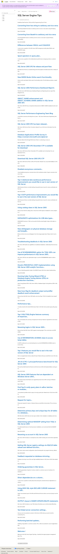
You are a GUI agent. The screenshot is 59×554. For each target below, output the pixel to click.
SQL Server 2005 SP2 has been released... (33, 124)
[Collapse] (15, 10)
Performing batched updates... (29, 520)
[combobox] (8, 13)
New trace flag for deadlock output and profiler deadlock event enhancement (35, 292)
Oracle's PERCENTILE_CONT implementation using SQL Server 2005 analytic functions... (36, 266)
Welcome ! (21, 531)
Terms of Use (43, 551)
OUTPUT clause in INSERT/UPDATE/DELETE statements (38, 501)
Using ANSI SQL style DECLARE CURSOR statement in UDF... (36, 489)
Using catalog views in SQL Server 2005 (32, 207)
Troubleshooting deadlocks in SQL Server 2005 (35, 241)
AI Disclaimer (3, 551)
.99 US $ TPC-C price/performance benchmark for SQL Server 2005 (38, 363)
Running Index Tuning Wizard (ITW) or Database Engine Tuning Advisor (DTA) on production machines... (33, 278)
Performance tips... (24, 304)
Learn (19, 11)
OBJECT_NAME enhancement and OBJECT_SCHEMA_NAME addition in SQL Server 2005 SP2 (35, 100)
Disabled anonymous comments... (30, 169)
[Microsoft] (2, 1)
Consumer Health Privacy (34, 551)
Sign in (56, 1)
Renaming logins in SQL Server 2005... (31, 327)
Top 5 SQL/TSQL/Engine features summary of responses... (33, 315)
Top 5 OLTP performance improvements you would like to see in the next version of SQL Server (38, 196)
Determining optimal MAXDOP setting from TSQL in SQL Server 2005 (37, 423)
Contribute (21, 551)
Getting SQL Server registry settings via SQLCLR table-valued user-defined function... (38, 446)
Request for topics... (25, 400)
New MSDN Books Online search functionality (35, 77)
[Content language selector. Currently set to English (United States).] (6, 549)
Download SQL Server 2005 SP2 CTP (31, 158)
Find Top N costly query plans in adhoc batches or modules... (35, 388)
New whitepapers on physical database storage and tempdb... (35, 230)
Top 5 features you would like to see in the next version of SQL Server (35, 351)
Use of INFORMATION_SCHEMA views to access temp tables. (35, 339)
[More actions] (57, 11)
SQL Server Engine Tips (33, 11)
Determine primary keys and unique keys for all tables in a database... (37, 412)
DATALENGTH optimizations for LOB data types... (35, 218)
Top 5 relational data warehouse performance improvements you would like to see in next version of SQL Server (37, 182)
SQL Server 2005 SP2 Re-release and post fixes (35, 66)
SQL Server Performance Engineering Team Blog (35, 113)
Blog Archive (24, 11)
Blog (16, 551)
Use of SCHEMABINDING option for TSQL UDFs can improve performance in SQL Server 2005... (37, 253)
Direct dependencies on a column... (31, 477)
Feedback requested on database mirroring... (34, 456)
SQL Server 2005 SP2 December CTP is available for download (35, 147)
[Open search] (53, 2)
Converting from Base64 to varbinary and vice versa (37, 34)
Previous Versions (10, 551)
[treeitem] (8, 15)
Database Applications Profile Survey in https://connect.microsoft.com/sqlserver (33, 135)
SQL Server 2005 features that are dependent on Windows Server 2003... (35, 375)
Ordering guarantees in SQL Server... (31, 467)
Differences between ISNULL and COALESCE (34, 45)
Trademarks (50, 551)
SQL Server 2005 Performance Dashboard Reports (36, 88)
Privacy (26, 551)
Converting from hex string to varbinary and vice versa (38, 25)
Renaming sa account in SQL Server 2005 (33, 434)
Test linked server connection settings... (32, 510)
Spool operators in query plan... (29, 56)
